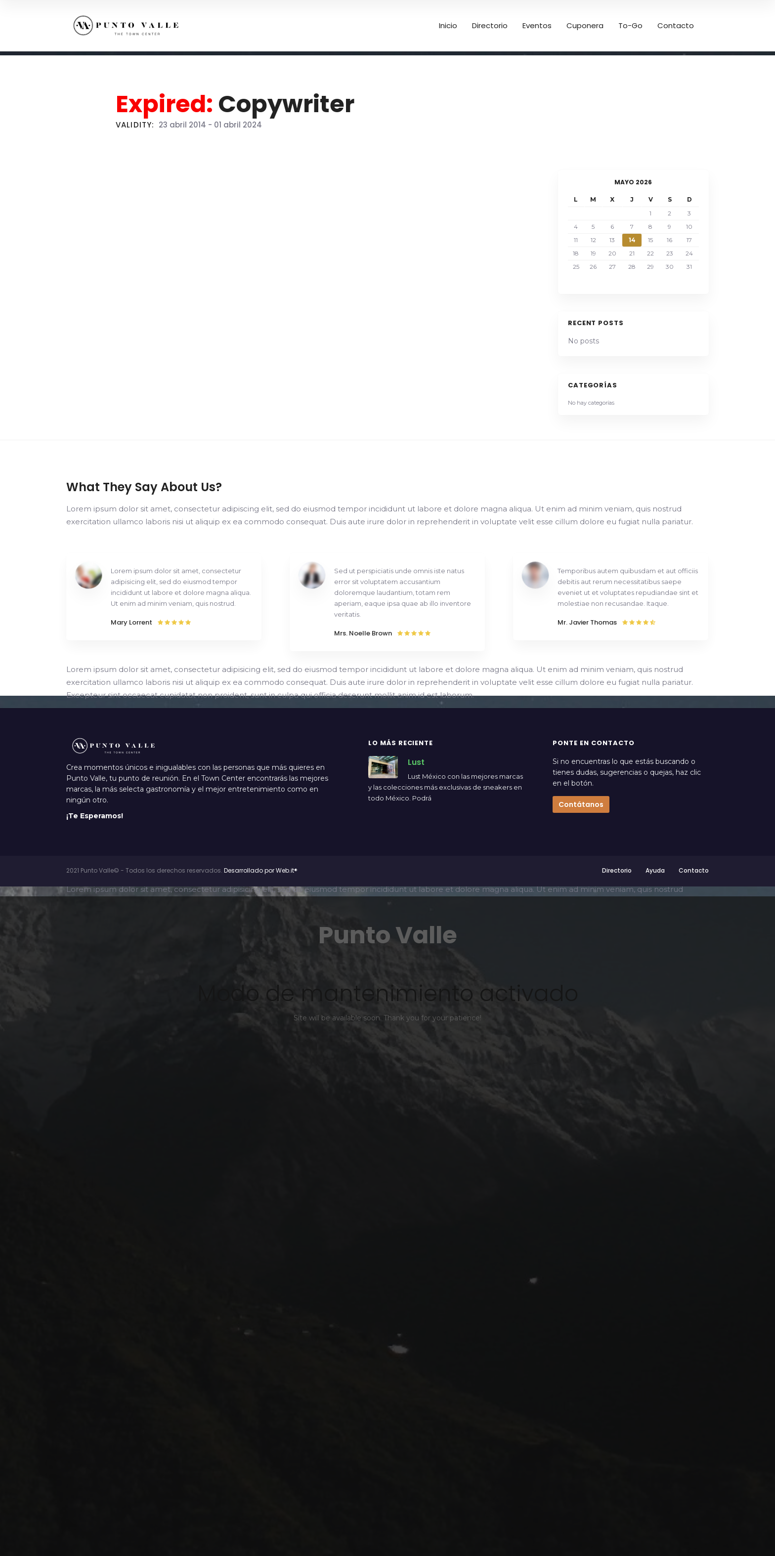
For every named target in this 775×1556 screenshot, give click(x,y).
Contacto (694, 870)
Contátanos (581, 804)
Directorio (617, 870)
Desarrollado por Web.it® (261, 870)
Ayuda (655, 870)
